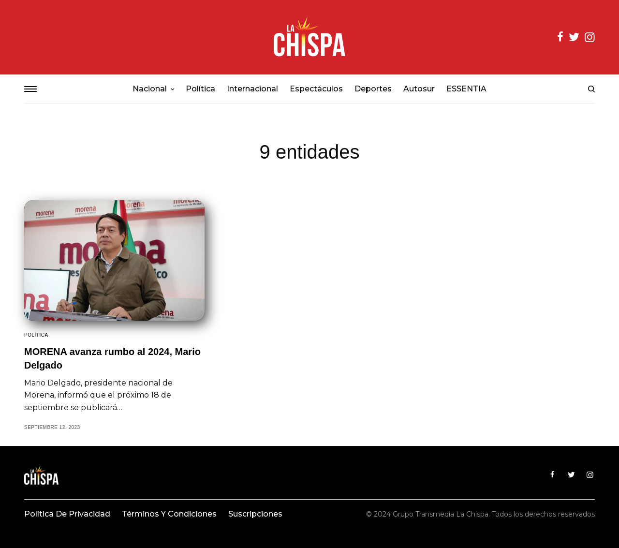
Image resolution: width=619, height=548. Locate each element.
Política (36, 335)
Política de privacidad (67, 513)
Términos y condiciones (169, 513)
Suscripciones (255, 513)
